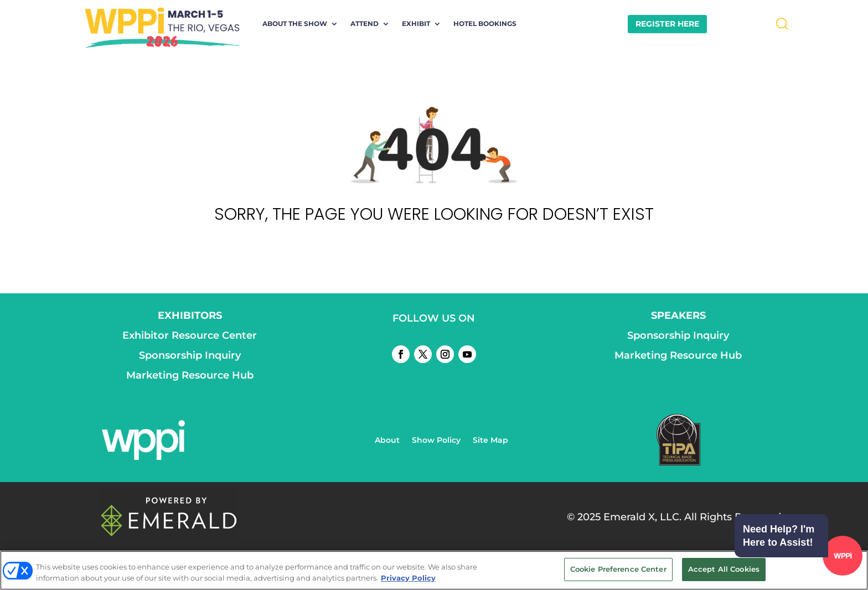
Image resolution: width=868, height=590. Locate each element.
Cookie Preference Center (618, 569)
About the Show (294, 24)
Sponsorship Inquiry (190, 355)
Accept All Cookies (724, 569)
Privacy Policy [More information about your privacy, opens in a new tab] (408, 577)
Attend (364, 24)
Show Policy (436, 440)
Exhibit (416, 24)
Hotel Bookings (484, 24)
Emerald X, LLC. (642, 517)
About (387, 440)
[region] (434, 570)
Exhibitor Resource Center (189, 335)
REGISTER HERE (667, 24)
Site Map (490, 440)
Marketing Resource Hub (190, 375)
